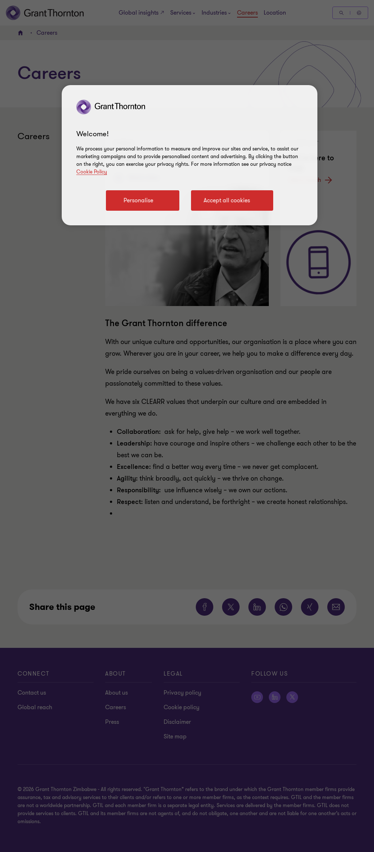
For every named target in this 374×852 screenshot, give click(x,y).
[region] (189, 155)
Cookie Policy (91, 171)
